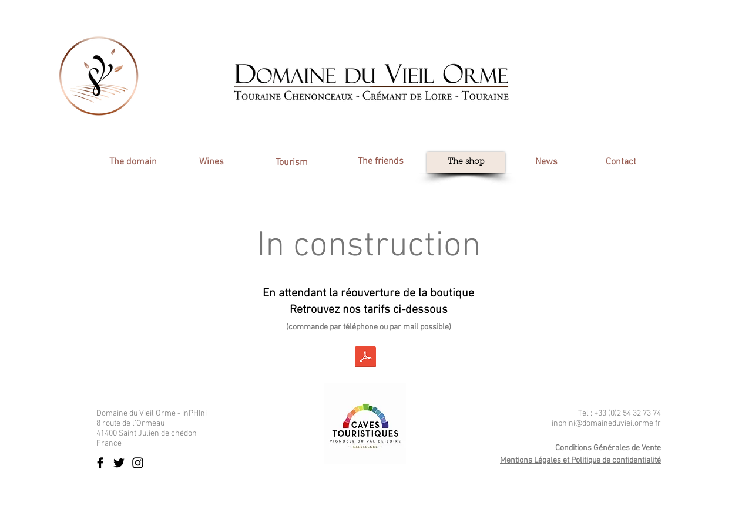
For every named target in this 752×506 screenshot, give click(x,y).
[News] (546, 162)
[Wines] (211, 162)
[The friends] (380, 161)
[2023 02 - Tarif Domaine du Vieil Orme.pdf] (365, 358)
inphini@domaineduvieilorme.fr (606, 424)
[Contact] (621, 162)
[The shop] (466, 162)
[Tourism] (291, 163)
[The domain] (133, 162)
